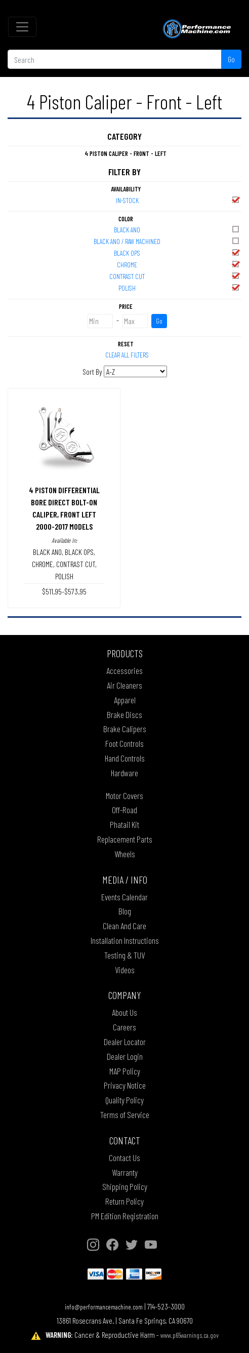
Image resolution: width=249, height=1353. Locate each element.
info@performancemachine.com (104, 1306)
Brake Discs (124, 714)
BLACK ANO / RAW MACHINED (167, 241)
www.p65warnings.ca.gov (189, 1335)
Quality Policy (124, 1100)
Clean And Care (124, 926)
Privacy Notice (125, 1085)
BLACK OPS (177, 252)
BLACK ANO (177, 229)
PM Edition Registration (124, 1216)
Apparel (125, 700)
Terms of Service (124, 1114)
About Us (124, 1012)
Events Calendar (124, 897)
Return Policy (124, 1201)
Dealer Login (125, 1056)
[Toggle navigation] (22, 27)
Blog (124, 911)
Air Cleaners (124, 685)
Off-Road (124, 810)
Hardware (124, 773)
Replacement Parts (124, 839)
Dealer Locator (125, 1042)
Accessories (124, 670)
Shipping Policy (124, 1186)
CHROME (178, 264)
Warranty (125, 1172)
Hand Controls (125, 758)
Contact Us (124, 1157)
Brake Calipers (124, 729)
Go (231, 59)
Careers (124, 1027)
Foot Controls (124, 743)
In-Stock (178, 200)
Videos (125, 970)
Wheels (124, 854)
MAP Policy (124, 1071)
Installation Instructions (125, 940)
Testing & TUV (124, 955)
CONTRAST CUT (174, 276)
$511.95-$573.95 (64, 591)
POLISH (179, 287)
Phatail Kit (124, 824)
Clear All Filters (127, 354)
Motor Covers (124, 795)
